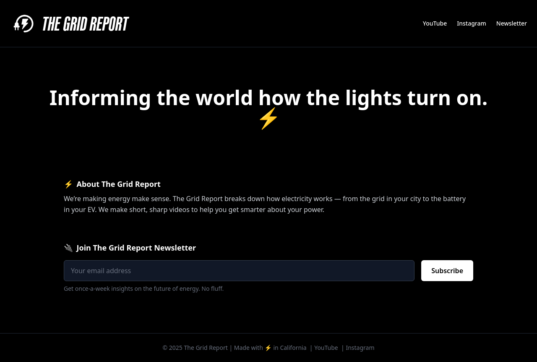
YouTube (435, 23)
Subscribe (447, 270)
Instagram (471, 23)
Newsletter (511, 23)
